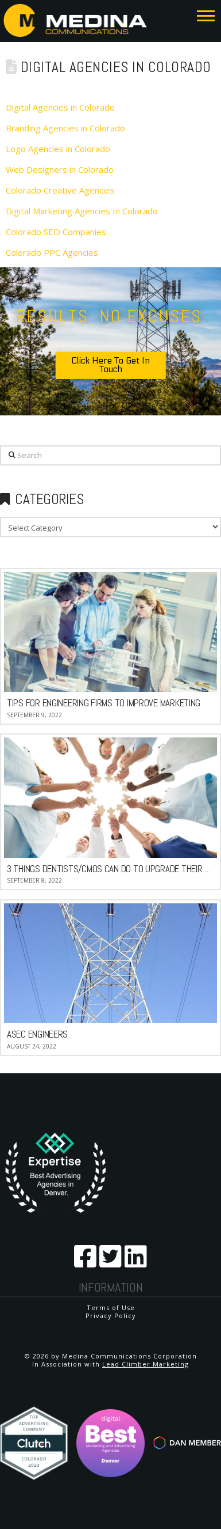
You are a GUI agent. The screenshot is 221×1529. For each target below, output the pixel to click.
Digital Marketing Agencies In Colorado (82, 211)
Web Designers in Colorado (60, 169)
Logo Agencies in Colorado (58, 148)
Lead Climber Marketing (145, 1364)
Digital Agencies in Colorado (60, 107)
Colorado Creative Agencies (60, 190)
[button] (206, 15)
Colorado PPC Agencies (52, 252)
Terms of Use (111, 1307)
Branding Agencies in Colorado (65, 128)
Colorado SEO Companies (56, 231)
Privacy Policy (111, 1315)
